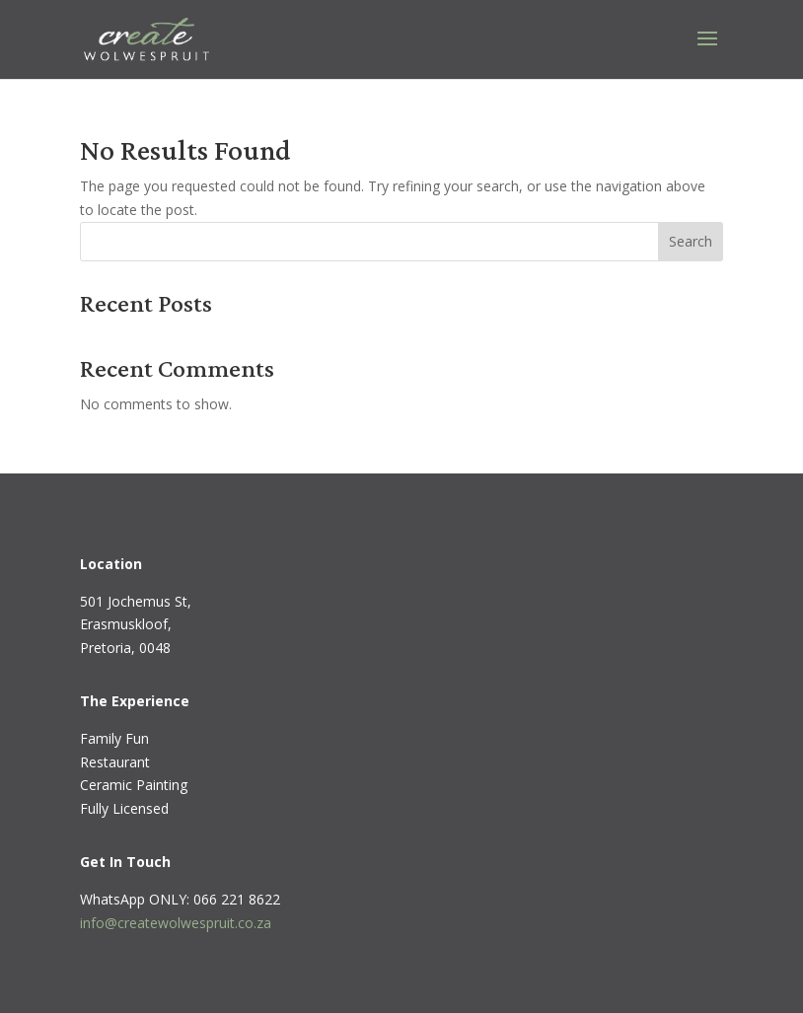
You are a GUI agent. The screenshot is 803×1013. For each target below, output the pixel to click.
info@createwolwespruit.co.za (175, 922)
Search (690, 241)
